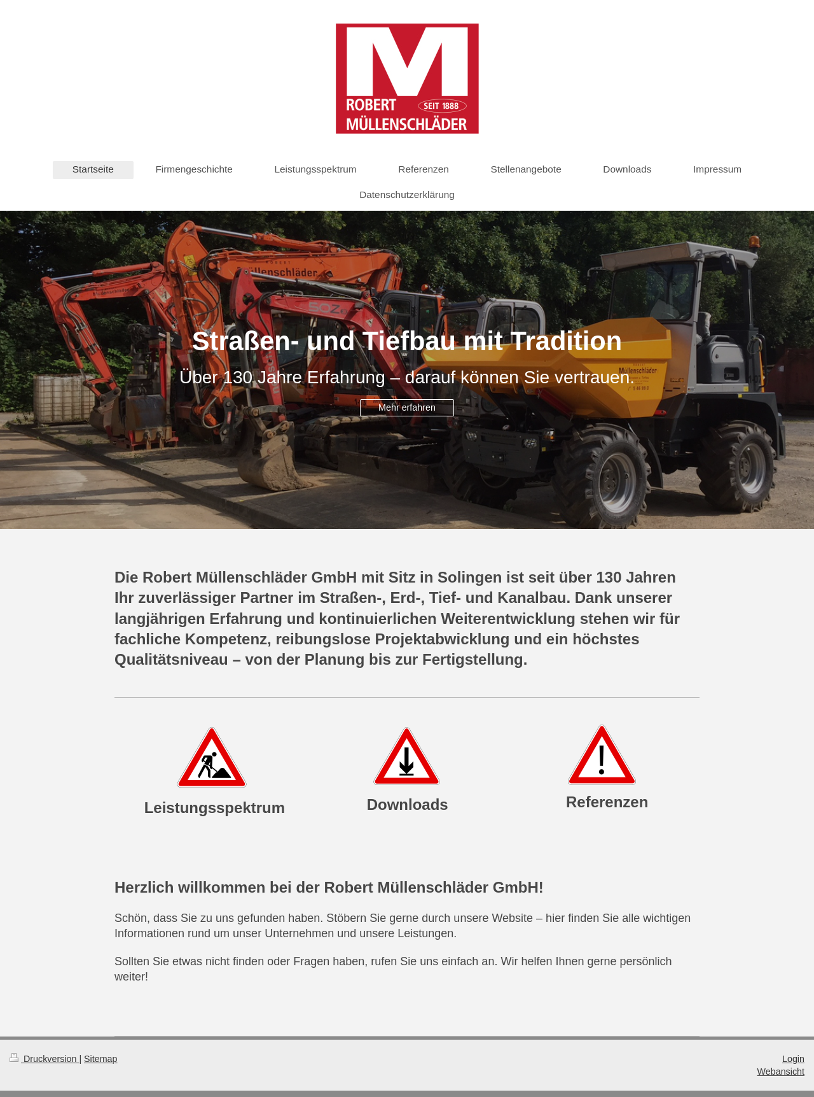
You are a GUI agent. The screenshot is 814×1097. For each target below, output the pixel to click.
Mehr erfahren (407, 407)
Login (793, 1059)
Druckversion (44, 1059)
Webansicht (780, 1071)
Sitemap (100, 1059)
